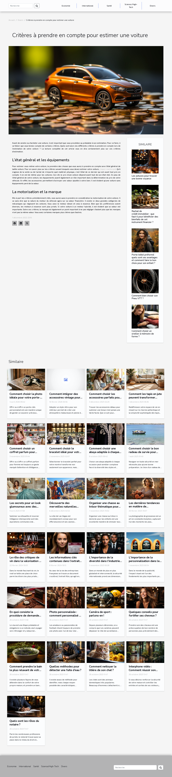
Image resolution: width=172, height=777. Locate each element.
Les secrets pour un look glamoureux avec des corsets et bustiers (25, 506)
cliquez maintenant (107, 169)
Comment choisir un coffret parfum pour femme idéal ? (22, 452)
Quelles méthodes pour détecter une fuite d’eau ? (65, 668)
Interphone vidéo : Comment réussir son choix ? (142, 670)
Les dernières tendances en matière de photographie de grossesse (144, 508)
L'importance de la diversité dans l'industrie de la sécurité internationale (104, 563)
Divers (152, 6)
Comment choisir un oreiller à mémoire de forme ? (143, 333)
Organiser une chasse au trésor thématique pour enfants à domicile (104, 506)
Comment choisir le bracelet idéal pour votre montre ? (65, 452)
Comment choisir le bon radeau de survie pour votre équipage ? (144, 452)
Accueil (12, 20)
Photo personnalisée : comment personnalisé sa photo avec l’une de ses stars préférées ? (65, 617)
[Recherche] (21, 5)
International (87, 6)
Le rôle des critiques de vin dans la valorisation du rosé (26, 561)
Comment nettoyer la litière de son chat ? (102, 668)
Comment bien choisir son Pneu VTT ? (145, 297)
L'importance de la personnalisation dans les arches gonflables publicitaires (145, 563)
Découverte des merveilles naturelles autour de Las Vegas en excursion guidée (64, 508)
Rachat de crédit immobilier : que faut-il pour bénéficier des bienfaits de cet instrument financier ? (145, 217)
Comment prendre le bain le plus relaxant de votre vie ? (26, 670)
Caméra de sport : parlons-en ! (100, 613)
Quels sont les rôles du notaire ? (24, 722)
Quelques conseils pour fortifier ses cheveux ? (143, 613)
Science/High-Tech (131, 5)
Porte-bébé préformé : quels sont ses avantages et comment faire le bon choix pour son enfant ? (144, 259)
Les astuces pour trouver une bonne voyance (144, 177)
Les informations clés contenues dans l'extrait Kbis (64, 561)
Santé (109, 6)
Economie (66, 6)
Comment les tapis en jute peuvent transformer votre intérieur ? (145, 397)
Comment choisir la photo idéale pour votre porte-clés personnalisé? (26, 397)
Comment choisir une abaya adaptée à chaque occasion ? (104, 452)
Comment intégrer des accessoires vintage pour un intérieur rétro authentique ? (64, 399)
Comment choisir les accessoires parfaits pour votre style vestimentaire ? (105, 399)
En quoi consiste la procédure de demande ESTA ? (24, 615)
